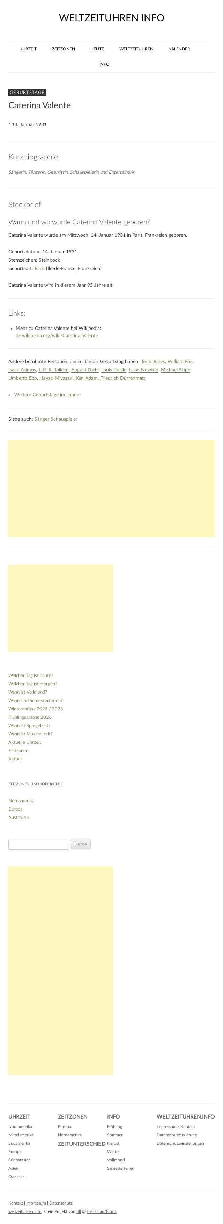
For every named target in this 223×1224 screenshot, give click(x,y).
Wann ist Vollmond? (27, 692)
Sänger (42, 419)
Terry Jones (153, 361)
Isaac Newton (143, 370)
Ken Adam (87, 378)
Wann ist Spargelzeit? (29, 726)
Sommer (114, 1135)
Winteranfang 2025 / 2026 (35, 709)
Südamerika (19, 1143)
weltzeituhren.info (25, 1211)
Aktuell (15, 759)
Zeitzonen (63, 49)
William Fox (180, 361)
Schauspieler (64, 419)
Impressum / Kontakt (176, 1126)
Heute (97, 49)
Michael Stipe (175, 370)
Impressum (36, 1203)
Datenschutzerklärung (177, 1135)
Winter (113, 1152)
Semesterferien (120, 1168)
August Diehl (85, 370)
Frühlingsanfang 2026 (30, 717)
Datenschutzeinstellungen (180, 1143)
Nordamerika (21, 801)
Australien (18, 817)
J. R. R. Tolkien (53, 370)
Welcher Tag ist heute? (30, 675)
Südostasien (19, 1160)
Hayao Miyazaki (56, 378)
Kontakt (15, 1203)
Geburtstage (27, 92)
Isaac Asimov (22, 370)
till (78, 1211)
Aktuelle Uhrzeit (24, 742)
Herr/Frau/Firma (102, 1211)
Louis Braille (113, 370)
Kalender (179, 49)
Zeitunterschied (81, 1144)
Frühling (114, 1126)
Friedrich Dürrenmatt (123, 378)
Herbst (113, 1143)
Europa (15, 809)
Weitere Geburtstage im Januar (47, 395)
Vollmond (116, 1160)
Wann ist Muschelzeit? (30, 734)
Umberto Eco (22, 378)
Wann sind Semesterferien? (35, 700)
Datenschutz (60, 1203)
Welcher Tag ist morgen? (32, 684)
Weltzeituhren (136, 49)
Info (104, 64)
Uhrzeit (28, 49)
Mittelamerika (21, 1135)
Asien (13, 1168)
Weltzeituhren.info (186, 1117)
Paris (40, 268)
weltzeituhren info (111, 18)
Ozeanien (17, 1177)
